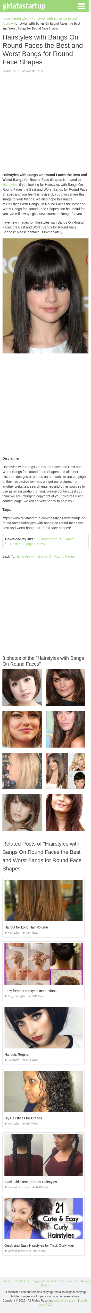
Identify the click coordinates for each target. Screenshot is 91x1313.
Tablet (69, 539)
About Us (73, 1281)
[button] (81, 6)
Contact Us (22, 1281)
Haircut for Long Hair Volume (26, 927)
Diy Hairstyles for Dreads (23, 1118)
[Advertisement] (45, 123)
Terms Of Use (55, 1281)
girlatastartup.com (65, 1300)
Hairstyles (9, 71)
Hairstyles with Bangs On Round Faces (44, 556)
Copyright (38, 1281)
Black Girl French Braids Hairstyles (30, 1182)
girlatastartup (23, 5)
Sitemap (7, 1281)
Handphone (48, 539)
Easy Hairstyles (14, 996)
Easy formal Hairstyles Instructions (30, 991)
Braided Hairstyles (16, 1187)
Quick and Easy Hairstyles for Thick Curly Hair (39, 1245)
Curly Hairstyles (15, 1251)
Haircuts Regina (16, 1054)
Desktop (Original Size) (27, 544)
